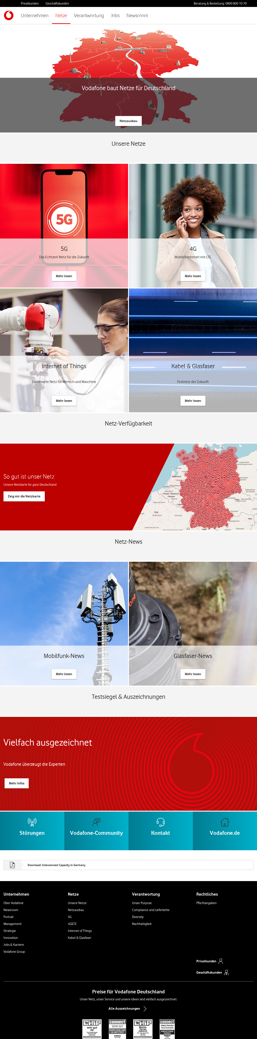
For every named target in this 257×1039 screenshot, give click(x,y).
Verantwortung (89, 15)
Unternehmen (34, 15)
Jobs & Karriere (13, 909)
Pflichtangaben (206, 867)
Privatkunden (30, 3)
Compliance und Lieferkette (151, 874)
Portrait (8, 881)
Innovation (10, 902)
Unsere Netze (77, 867)
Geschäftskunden (57, 3)
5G (70, 881)
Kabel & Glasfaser (79, 902)
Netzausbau (76, 874)
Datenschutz (138, 1029)
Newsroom (137, 15)
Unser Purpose (142, 867)
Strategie (9, 895)
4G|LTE (72, 888)
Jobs (115, 15)
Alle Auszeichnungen (128, 972)
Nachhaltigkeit (142, 888)
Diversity (138, 881)
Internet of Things (80, 895)
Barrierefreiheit (192, 1029)
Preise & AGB (89, 1029)
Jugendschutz (157, 1029)
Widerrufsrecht (108, 1029)
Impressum (173, 1029)
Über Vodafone (13, 867)
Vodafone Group (14, 916)
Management (12, 888)
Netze (61, 15)
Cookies (124, 1029)
